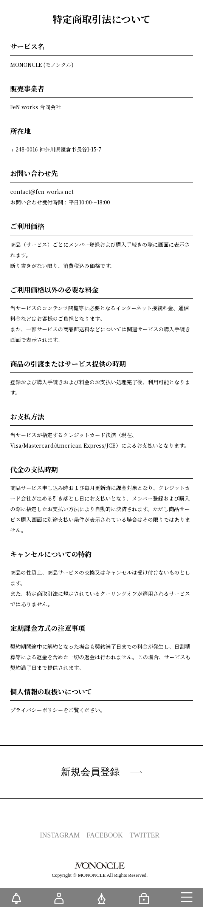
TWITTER (145, 835)
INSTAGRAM (60, 835)
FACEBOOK (105, 835)
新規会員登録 (102, 771)
